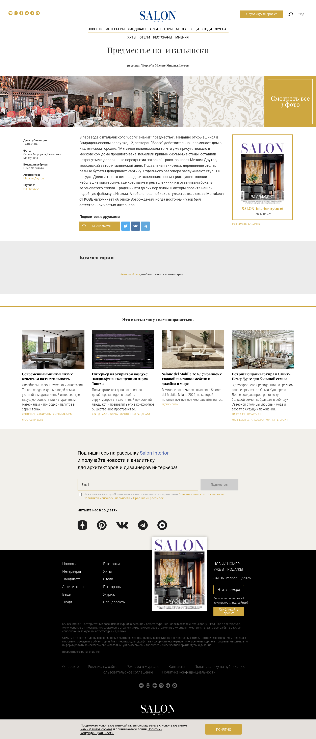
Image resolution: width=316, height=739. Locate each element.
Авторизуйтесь (130, 274)
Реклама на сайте (102, 666)
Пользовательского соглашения (201, 494)
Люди (207, 29)
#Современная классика (248, 420)
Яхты (131, 37)
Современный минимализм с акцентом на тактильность (47, 376)
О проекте (70, 666)
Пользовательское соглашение (127, 672)
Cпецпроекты (114, 602)
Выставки (111, 564)
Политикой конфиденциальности (107, 498)
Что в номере (229, 589)
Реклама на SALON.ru (246, 223)
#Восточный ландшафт (135, 414)
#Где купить (170, 404)
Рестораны (162, 37)
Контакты (176, 666)
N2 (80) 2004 (31, 188)
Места (181, 29)
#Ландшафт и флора (105, 414)
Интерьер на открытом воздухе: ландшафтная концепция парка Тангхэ (120, 379)
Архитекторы (161, 29)
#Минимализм (62, 414)
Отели (144, 37)
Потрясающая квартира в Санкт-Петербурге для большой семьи (261, 376)
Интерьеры (115, 29)
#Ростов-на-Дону (33, 420)
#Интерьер (28, 414)
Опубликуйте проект (261, 14)
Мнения (182, 37)
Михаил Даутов (33, 178)
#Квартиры (44, 414)
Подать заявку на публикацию (219, 666)
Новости (95, 29)
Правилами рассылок (148, 498)
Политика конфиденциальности (188, 672)
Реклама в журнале (143, 666)
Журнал (222, 29)
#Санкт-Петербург (277, 420)
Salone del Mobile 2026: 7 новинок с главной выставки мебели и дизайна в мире (192, 379)
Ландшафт (137, 29)
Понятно (223, 730)
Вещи (194, 29)
